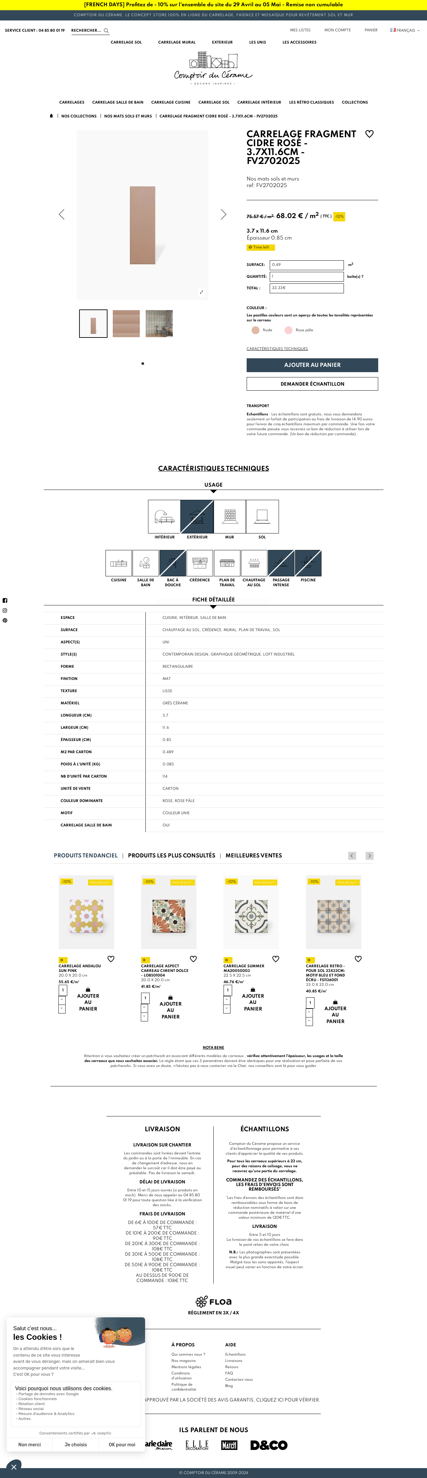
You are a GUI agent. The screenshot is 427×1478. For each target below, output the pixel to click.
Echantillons (235, 1355)
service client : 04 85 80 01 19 (35, 31)
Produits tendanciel (86, 855)
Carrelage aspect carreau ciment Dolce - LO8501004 (165, 971)
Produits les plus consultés (171, 855)
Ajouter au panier (312, 365)
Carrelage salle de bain (86, 825)
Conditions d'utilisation (181, 1375)
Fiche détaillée (213, 600)
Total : (253, 288)
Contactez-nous (239, 1380)
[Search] (90, 30)
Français (405, 31)
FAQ (229, 1373)
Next (370, 856)
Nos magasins (183, 1361)
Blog (229, 1386)
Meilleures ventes (254, 855)
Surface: (256, 265)
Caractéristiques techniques (277, 349)
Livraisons (233, 1361)
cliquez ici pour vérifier (287, 1400)
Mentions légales (186, 1367)
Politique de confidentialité (183, 1387)
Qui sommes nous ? (188, 1355)
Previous (361, 856)
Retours (231, 1367)
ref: (251, 185)
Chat (242, 1066)
